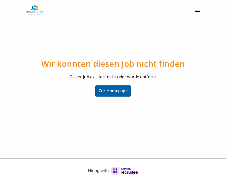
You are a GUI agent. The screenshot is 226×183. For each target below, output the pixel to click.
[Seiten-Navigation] (197, 10)
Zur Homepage (113, 91)
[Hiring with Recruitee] (113, 171)
